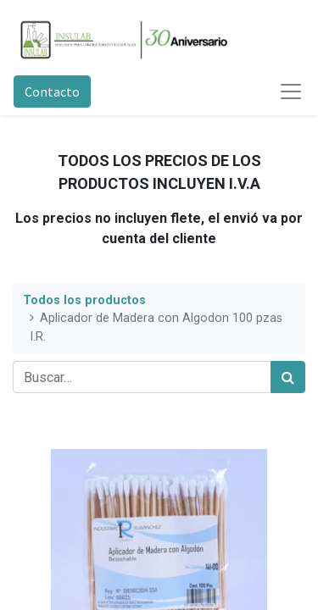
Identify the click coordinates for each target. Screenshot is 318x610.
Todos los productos (84, 300)
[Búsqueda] (288, 377)
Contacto (52, 91)
